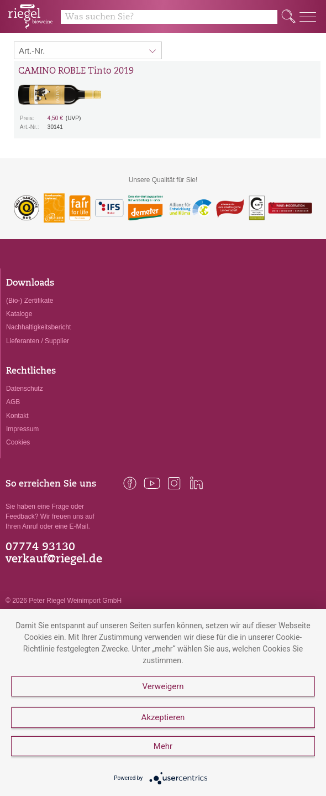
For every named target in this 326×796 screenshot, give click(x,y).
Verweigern (162, 686)
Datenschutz (24, 388)
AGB (13, 402)
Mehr (163, 746)
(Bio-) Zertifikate (29, 300)
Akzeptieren (163, 717)
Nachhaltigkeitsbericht (38, 327)
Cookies (18, 442)
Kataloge (19, 314)
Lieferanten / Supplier (37, 341)
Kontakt (17, 416)
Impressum (22, 429)
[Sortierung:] (88, 50)
